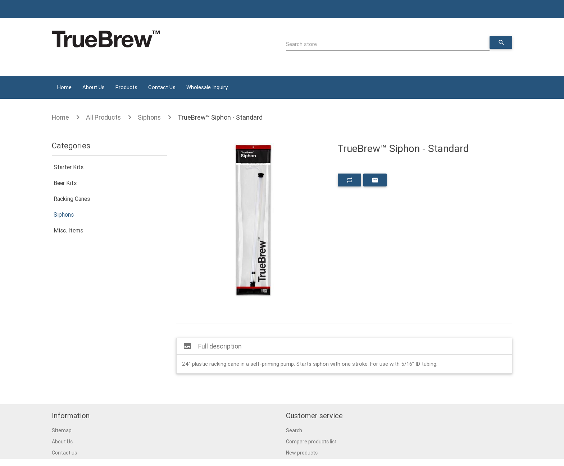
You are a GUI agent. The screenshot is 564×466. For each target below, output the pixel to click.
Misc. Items (68, 230)
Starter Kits (68, 167)
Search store (301, 44)
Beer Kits (65, 182)
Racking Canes (72, 198)
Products (126, 87)
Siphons (149, 117)
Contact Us (162, 87)
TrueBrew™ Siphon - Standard (220, 117)
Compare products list (311, 441)
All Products (103, 117)
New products (302, 452)
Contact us (64, 452)
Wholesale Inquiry (207, 87)
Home (64, 87)
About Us (93, 87)
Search (294, 430)
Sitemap (62, 430)
